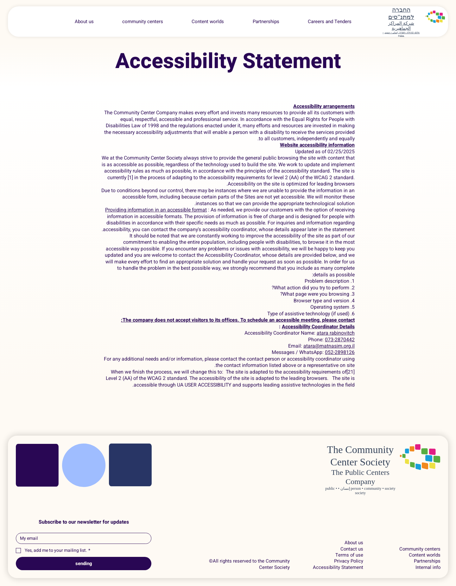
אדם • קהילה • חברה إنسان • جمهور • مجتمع (401, 33)
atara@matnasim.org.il (329, 346)
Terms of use (349, 555)
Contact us (351, 549)
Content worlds (424, 555)
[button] (330, 21)
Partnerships (427, 561)
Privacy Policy (348, 561)
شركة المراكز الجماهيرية (401, 26)
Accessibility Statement (338, 567)
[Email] (81, 538)
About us (354, 543)
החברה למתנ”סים (401, 13)
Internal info (427, 567)
